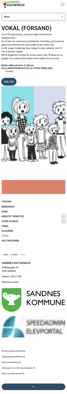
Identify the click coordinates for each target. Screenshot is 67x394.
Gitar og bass (10, 221)
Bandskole (8, 206)
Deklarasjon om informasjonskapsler (18, 368)
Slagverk (7, 231)
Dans (5, 211)
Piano (5, 226)
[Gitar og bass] (63, 221)
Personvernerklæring (11, 362)
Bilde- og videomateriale (13, 373)
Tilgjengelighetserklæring (13, 357)
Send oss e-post (10, 282)
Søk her (9, 81)
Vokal (5, 235)
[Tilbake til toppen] (33, 387)
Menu (33, 16)
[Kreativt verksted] (63, 216)
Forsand (8, 71)
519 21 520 (16, 276)
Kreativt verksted (13, 216)
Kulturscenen (10, 240)
